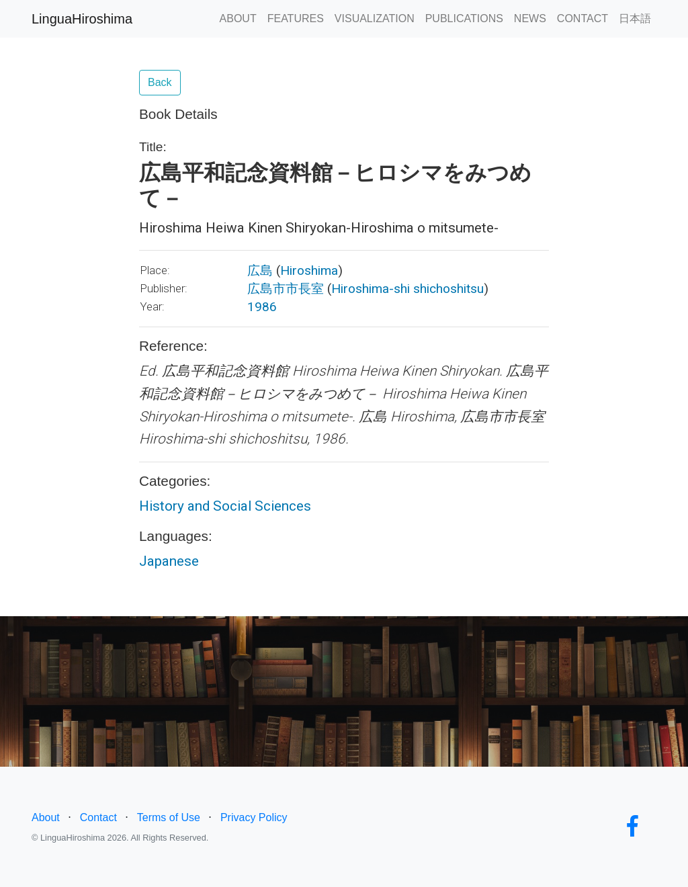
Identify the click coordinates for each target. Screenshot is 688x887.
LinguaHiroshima (82, 18)
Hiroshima (309, 270)
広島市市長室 (285, 288)
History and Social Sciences (225, 506)
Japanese (169, 561)
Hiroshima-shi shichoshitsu (407, 288)
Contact (98, 817)
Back (160, 82)
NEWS (530, 18)
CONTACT (582, 18)
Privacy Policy (254, 817)
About (46, 817)
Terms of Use (168, 817)
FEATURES (295, 18)
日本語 (635, 18)
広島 (260, 270)
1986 (262, 306)
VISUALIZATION (375, 18)
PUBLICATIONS (464, 18)
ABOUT (238, 18)
